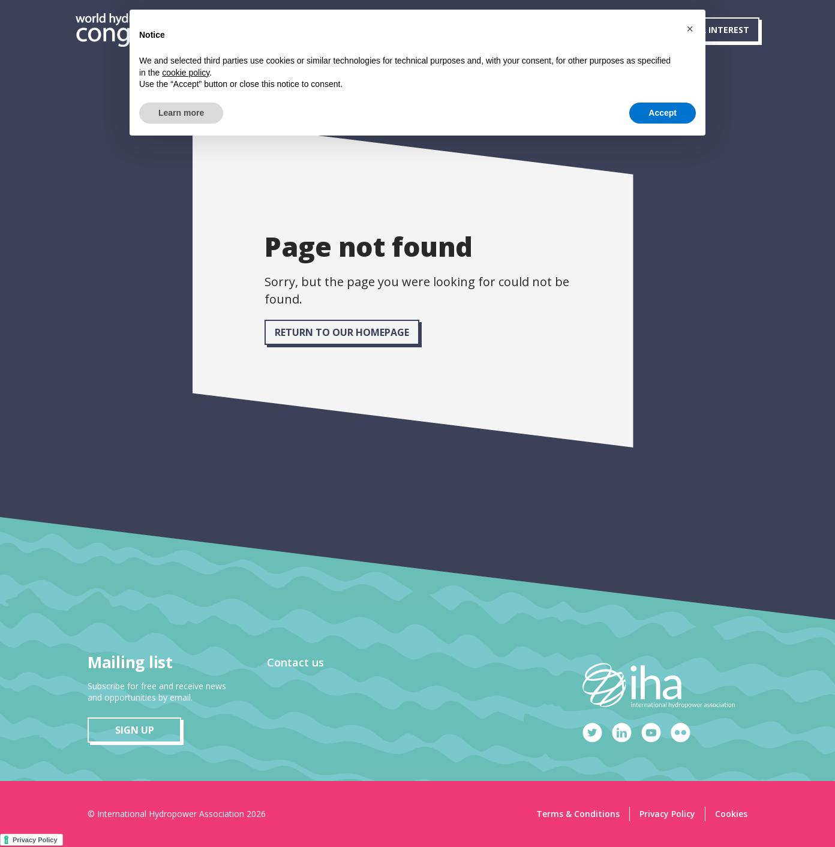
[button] (689, 28)
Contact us (295, 662)
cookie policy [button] (185, 72)
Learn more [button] (181, 113)
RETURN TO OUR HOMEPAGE (342, 332)
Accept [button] (662, 113)
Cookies (731, 813)
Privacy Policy (667, 813)
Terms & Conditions (578, 813)
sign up (134, 730)
